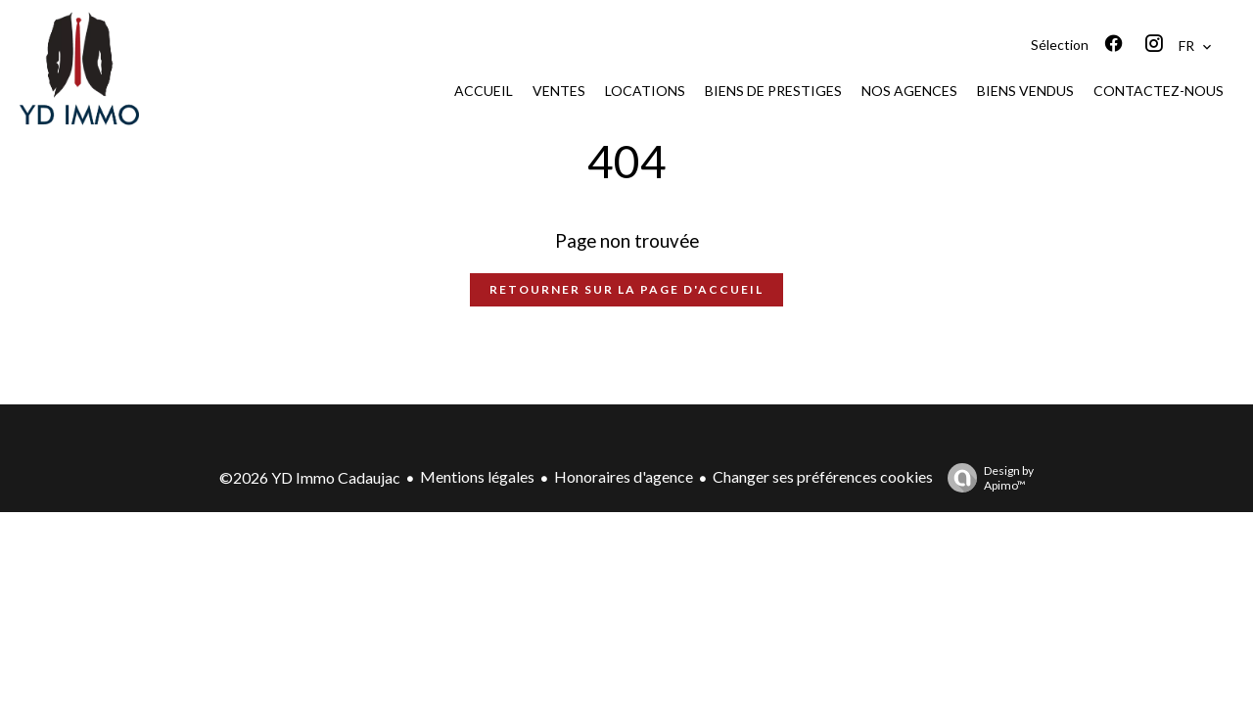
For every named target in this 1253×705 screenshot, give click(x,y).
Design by (986, 478)
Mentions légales (477, 476)
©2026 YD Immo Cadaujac (309, 477)
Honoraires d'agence (623, 476)
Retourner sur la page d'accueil (626, 289)
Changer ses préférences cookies (823, 476)
